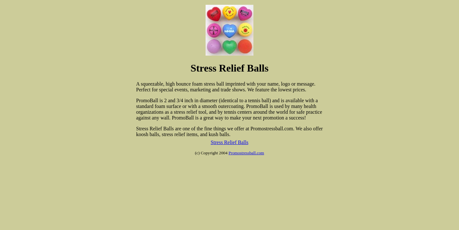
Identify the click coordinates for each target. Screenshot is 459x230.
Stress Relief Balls (229, 142)
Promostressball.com (246, 152)
